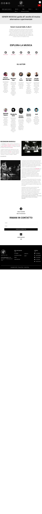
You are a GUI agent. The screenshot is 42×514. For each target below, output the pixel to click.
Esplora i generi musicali (7, 9)
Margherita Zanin (13, 114)
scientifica (9, 145)
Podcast (30, 9)
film (19, 145)
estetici (11, 147)
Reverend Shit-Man (28, 79)
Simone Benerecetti (6, 78)
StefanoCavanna (21, 116)
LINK (21, 239)
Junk (36, 114)
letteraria (5, 145)
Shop (16, 11)
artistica (13, 145)
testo (8, 143)
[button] (40, 2)
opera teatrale (3, 146)
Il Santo (21, 79)
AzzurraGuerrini (28, 114)
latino (10, 151)
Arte (37, 9)
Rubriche (17, 9)
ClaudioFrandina (36, 79)
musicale (8, 146)
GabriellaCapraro (5, 114)
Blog (24, 9)
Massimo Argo (13, 79)
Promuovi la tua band (25, 11)
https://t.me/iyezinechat (21, 213)
